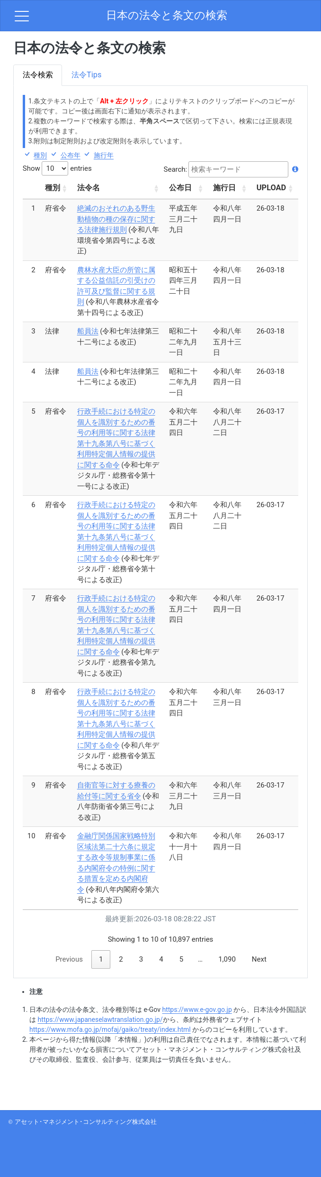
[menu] (21, 15)
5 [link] (181, 959)
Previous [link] (69, 959)
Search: (231, 169)
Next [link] (259, 959)
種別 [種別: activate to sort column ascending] (52, 187)
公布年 (70, 155)
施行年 (104, 155)
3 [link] (141, 959)
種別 (40, 155)
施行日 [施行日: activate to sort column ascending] (224, 187)
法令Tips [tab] (86, 74)
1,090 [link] (227, 959)
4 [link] (161, 959)
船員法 (87, 331)
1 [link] (101, 959)
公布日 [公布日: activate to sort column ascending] (180, 187)
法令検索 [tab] (38, 74)
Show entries (57, 168)
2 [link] (121, 959)
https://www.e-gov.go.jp (197, 1009)
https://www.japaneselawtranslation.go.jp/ (100, 1019)
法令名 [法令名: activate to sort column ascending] (88, 187)
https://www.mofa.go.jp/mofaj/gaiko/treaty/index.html (110, 1029)
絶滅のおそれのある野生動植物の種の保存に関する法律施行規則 (116, 219)
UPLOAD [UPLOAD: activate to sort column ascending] (271, 187)
